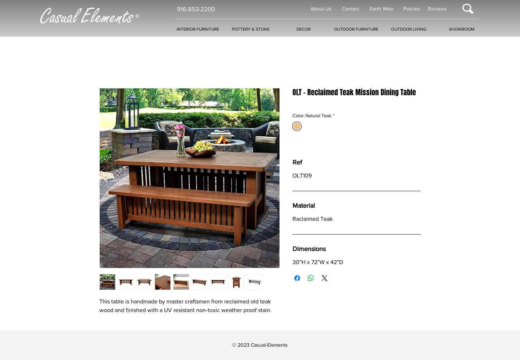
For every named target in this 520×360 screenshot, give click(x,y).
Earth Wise (382, 9)
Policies (411, 9)
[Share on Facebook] (297, 278)
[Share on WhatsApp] (311, 278)
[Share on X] (324, 278)
